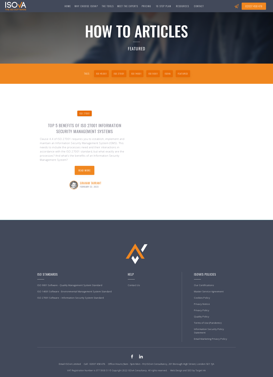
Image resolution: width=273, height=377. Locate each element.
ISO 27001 (119, 73)
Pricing (146, 6)
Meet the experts (127, 6)
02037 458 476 (253, 6)
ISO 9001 (153, 73)
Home (68, 6)
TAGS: (87, 73)
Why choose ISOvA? (86, 6)
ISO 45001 (101, 73)
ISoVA (168, 73)
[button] (108, 6)
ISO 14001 (136, 73)
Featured (183, 73)
